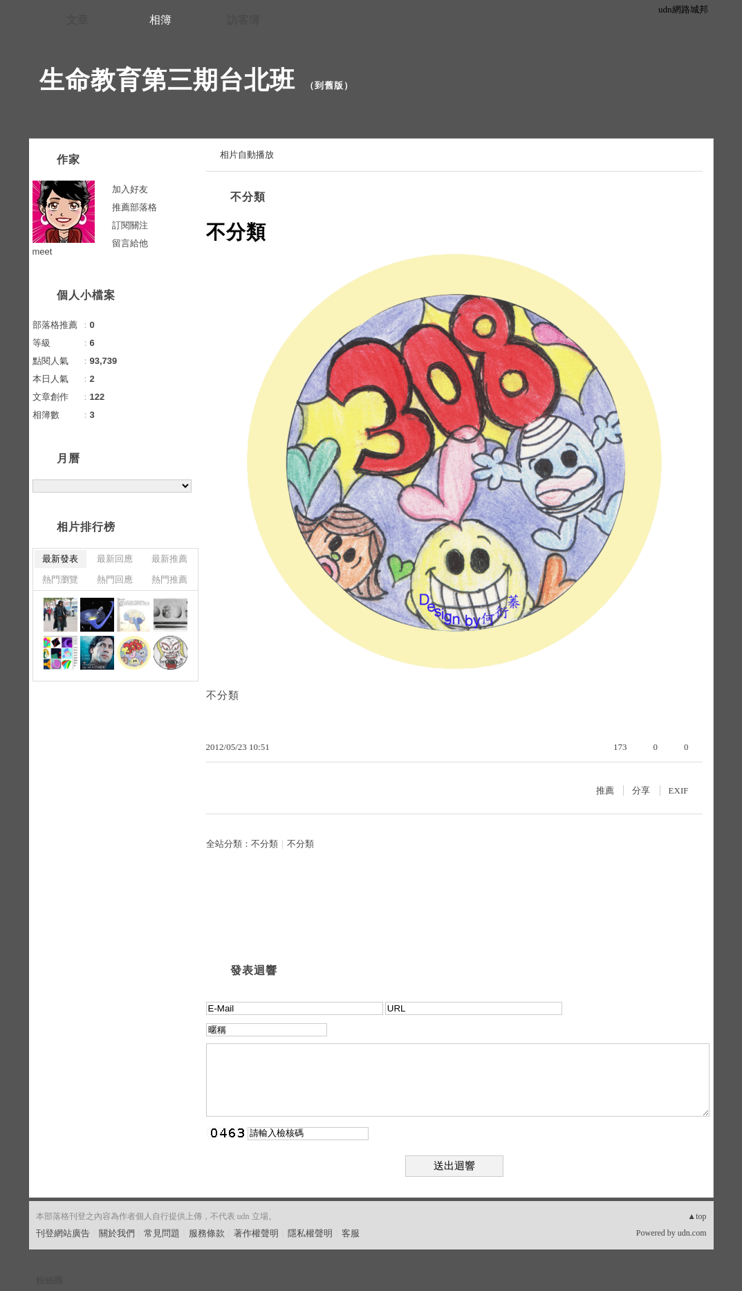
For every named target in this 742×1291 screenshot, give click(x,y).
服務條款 (207, 1233)
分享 (641, 790)
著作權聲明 (256, 1233)
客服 (351, 1233)
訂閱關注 (130, 225)
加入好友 (130, 189)
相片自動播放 (247, 154)
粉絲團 (49, 1280)
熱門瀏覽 (60, 579)
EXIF (679, 790)
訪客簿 (243, 20)
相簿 (160, 20)
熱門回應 (115, 579)
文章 (77, 20)
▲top (696, 1216)
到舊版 (329, 85)
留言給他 (130, 243)
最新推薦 (169, 558)
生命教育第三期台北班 (167, 80)
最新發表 (60, 558)
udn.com (692, 1233)
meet (43, 251)
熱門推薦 (169, 579)
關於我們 (117, 1233)
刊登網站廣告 (63, 1233)
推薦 (605, 790)
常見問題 (162, 1233)
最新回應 (115, 558)
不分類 (248, 197)
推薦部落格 (134, 207)
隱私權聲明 (310, 1233)
